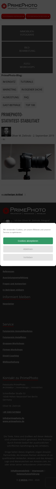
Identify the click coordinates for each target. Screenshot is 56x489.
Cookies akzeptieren (28, 241)
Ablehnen (28, 249)
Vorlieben (28, 257)
